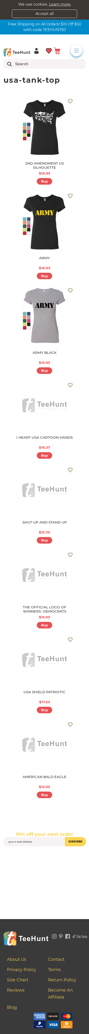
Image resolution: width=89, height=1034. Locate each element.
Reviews (15, 990)
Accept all (44, 13)
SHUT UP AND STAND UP (44, 522)
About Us (16, 959)
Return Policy (62, 979)
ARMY (44, 258)
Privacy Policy (21, 969)
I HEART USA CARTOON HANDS (44, 437)
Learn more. (60, 4)
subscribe (75, 841)
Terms (54, 969)
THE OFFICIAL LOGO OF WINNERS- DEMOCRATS (44, 609)
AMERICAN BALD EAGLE (44, 777)
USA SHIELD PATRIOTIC (44, 692)
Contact (56, 959)
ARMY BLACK (45, 352)
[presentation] (44, 857)
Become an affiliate (60, 994)
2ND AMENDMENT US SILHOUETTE (44, 165)
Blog (12, 1007)
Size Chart (17, 979)
